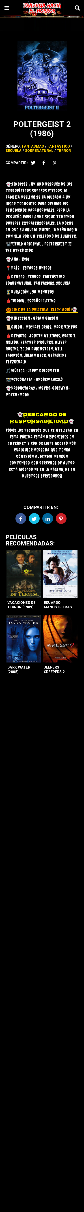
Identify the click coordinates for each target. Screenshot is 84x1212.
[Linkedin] (47, 518)
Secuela (14, 150)
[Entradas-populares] (23, 574)
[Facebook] (20, 518)
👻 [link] (42, 309)
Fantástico (58, 146)
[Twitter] (33, 162)
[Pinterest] (54, 162)
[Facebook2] (44, 162)
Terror (64, 150)
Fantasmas (33, 146)
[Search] (77, 8)
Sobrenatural (39, 150)
